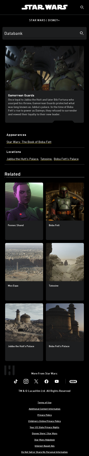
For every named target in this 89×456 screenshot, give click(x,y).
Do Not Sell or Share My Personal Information (44, 451)
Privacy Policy (44, 414)
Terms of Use (44, 402)
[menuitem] (6, 7)
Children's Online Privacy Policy (44, 421)
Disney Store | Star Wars (44, 433)
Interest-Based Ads (45, 445)
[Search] (44, 33)
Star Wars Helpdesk (44, 439)
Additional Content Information (44, 408)
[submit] (82, 7)
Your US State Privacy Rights (44, 427)
